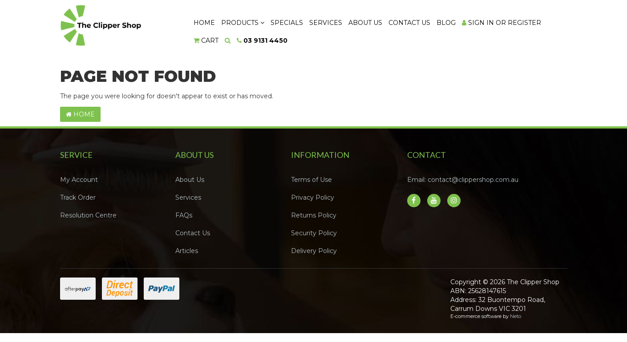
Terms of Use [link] (311, 180)
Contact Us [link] (192, 233)
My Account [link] (79, 180)
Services (327, 23)
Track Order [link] (78, 197)
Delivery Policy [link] (314, 251)
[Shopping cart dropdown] (206, 40)
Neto (515, 316)
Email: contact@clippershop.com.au (462, 180)
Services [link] (188, 197)
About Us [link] (189, 180)
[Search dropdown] (228, 40)
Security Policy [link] (314, 233)
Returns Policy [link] (313, 215)
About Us (367, 23)
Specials (287, 23)
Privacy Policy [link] (312, 197)
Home (204, 23)
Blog (448, 23)
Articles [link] (186, 251)
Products (243, 23)
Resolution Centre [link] (88, 215)
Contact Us (411, 23)
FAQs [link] (183, 215)
